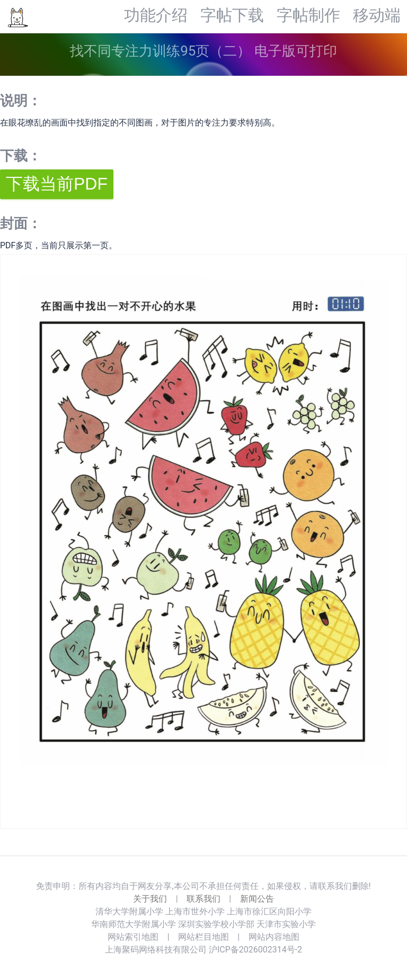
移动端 (377, 15)
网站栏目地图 (203, 937)
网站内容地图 (274, 937)
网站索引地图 (133, 937)
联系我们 (203, 899)
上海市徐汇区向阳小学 (269, 911)
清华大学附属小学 (129, 911)
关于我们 (150, 899)
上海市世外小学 (195, 911)
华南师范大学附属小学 (133, 924)
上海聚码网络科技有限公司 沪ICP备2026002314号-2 (203, 950)
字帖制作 (308, 15)
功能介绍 (156, 15)
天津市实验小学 (286, 924)
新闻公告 (257, 899)
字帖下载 (232, 15)
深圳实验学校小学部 (216, 924)
